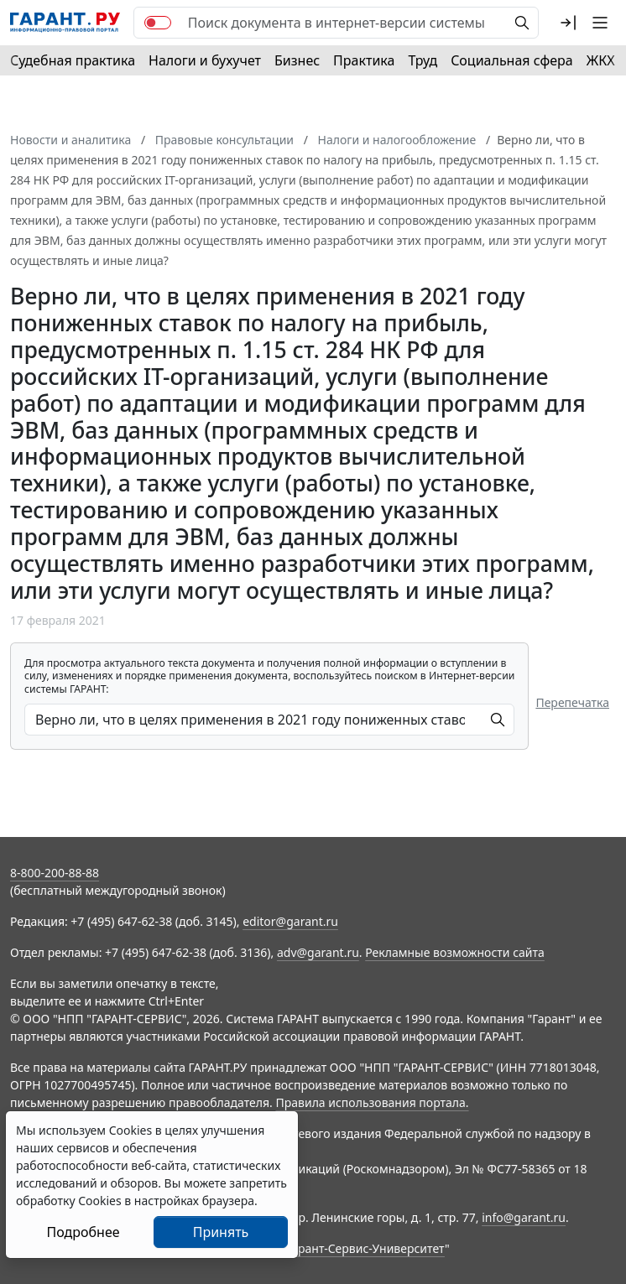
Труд (422, 60)
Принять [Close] (221, 1232)
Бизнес (297, 60)
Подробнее (82, 1232)
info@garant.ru (524, 1217)
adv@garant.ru (318, 952)
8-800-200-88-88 (54, 873)
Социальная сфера (512, 60)
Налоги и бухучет (205, 60)
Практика (363, 60)
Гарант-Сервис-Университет (365, 1248)
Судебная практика (72, 60)
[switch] (157, 22)
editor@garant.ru (290, 921)
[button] (568, 23)
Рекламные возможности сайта (455, 952)
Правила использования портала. (371, 1102)
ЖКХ (601, 60)
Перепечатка (572, 702)
